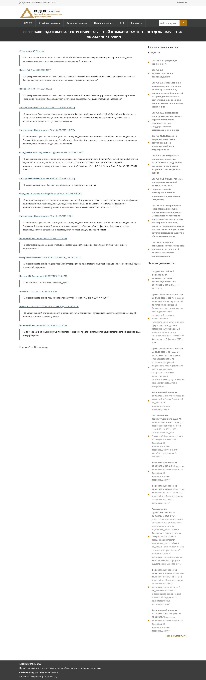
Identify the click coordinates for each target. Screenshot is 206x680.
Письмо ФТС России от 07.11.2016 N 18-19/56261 (43, 325)
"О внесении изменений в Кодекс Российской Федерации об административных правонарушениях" (168, 401)
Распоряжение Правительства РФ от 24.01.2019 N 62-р (46, 216)
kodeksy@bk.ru (52, 672)
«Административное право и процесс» (82, 668)
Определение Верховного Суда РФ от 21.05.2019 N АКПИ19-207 (50, 193)
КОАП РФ (27, 23)
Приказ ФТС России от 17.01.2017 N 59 (38, 291)
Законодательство (77, 23)
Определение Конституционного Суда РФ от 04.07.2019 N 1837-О (51, 152)
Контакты (182, 2)
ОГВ (122, 23)
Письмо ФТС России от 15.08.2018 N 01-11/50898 (43, 238)
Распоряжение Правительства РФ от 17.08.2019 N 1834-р (47, 107)
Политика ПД (50, 676)
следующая (42, 347)
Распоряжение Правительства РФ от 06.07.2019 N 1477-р (47, 130)
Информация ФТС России (31, 51)
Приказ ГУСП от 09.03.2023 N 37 (34, 70)
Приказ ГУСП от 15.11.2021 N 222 (35, 88)
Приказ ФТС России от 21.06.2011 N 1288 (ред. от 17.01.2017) (49, 306)
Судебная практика (49, 23)
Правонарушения (103, 23)
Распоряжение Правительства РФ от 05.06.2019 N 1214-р (47, 178)
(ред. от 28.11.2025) (165, 280)
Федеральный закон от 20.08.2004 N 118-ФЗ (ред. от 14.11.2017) (50, 257)
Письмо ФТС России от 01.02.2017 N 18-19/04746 (43, 276)
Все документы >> (177, 635)
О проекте (136, 23)
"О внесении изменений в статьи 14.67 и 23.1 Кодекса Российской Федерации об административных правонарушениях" (168, 494)
